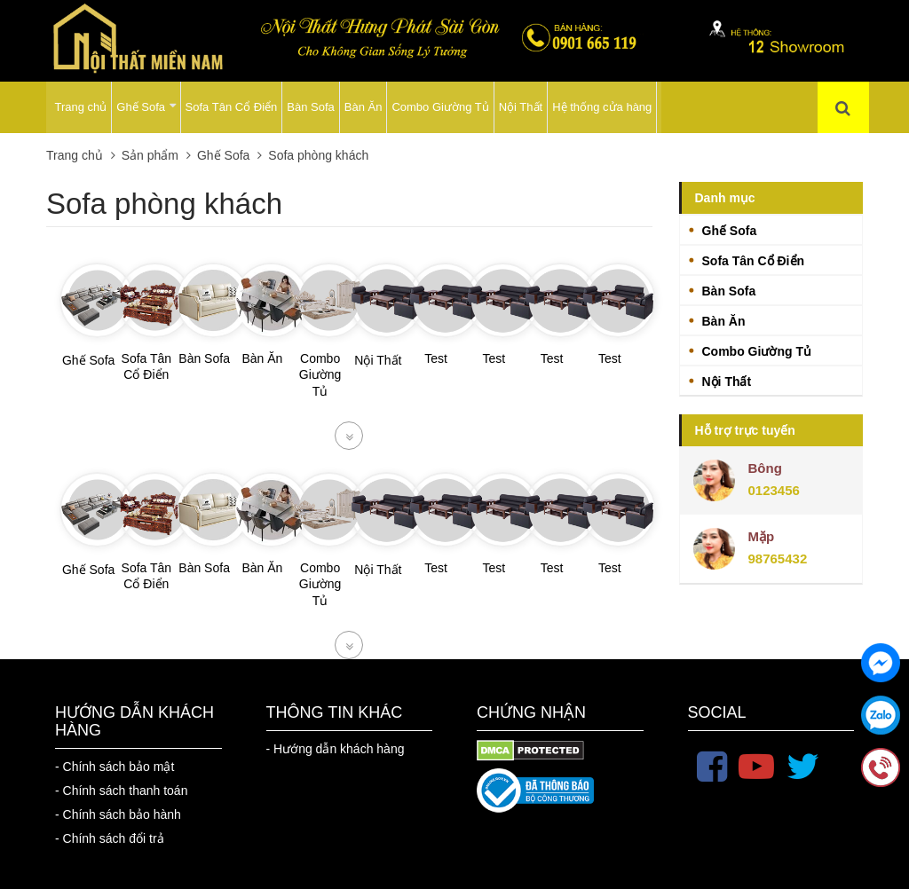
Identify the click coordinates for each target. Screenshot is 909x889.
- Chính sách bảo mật (114, 766)
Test (435, 358)
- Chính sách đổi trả (109, 838)
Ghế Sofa (146, 106)
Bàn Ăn (363, 107)
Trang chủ (81, 107)
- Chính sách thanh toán (121, 790)
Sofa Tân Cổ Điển (232, 107)
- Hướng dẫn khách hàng (335, 749)
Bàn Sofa (311, 107)
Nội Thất (520, 107)
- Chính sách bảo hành (118, 814)
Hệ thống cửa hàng (602, 107)
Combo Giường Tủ (439, 107)
